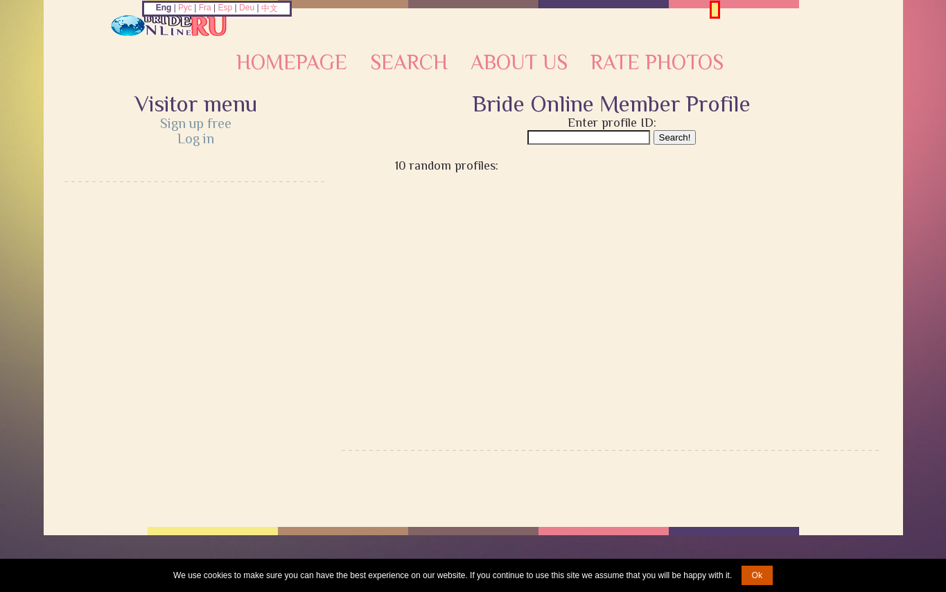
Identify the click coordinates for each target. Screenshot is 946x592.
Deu (246, 7)
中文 (269, 8)
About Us (519, 62)
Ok (757, 575)
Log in (195, 138)
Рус (185, 7)
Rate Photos (657, 62)
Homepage (291, 62)
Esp (225, 7)
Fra (205, 7)
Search (409, 62)
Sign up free (195, 123)
